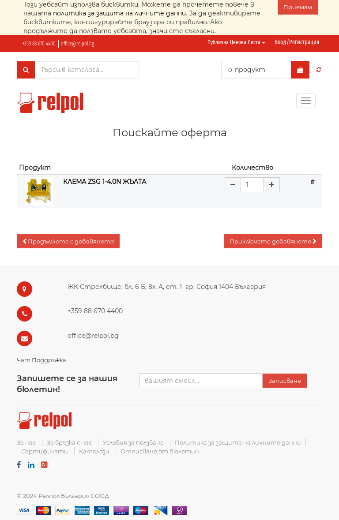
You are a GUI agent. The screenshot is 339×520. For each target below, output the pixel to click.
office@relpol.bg (77, 44)
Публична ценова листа (236, 42)
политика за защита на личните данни (119, 13)
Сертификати (44, 451)
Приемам (297, 7)
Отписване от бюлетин (160, 451)
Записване (284, 380)
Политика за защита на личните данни (238, 442)
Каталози (94, 451)
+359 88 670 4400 (39, 44)
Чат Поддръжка (41, 359)
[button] (68, 241)
